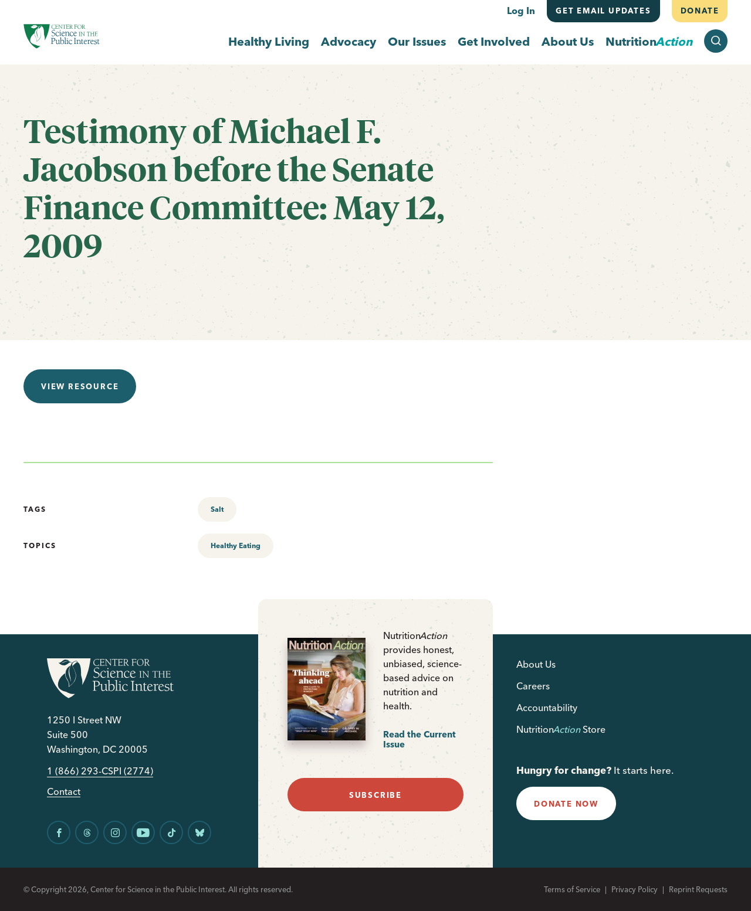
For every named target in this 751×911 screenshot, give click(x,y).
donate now (566, 803)
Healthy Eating (236, 545)
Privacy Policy (634, 889)
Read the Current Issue (419, 739)
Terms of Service (572, 889)
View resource (80, 386)
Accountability (546, 707)
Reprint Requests (698, 889)
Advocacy (348, 41)
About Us (568, 41)
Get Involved (494, 41)
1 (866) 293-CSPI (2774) (100, 771)
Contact (63, 791)
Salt (217, 509)
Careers (533, 686)
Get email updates (603, 10)
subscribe (375, 795)
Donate (699, 10)
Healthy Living (268, 41)
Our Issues (417, 41)
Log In (521, 10)
